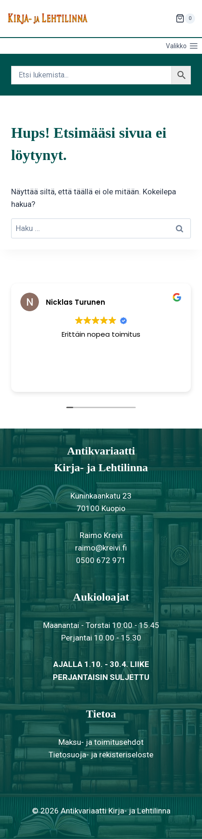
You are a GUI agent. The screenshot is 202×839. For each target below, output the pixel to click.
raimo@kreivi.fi (101, 547)
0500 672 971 (101, 560)
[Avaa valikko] (182, 46)
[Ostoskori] (185, 18)
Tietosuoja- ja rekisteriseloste (101, 754)
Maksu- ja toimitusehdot (101, 742)
